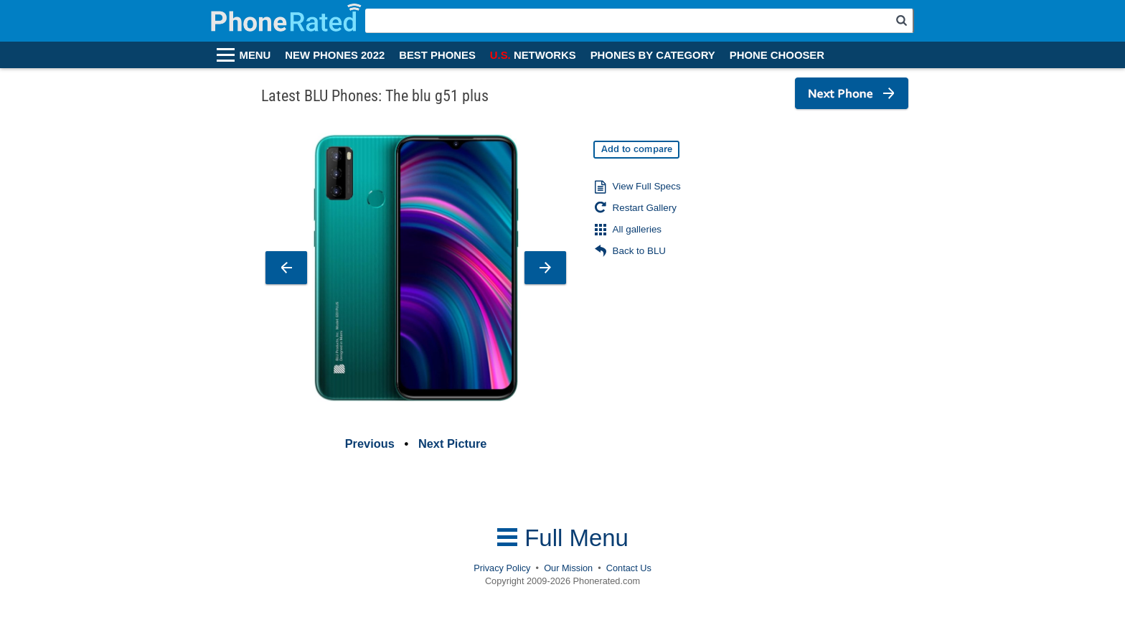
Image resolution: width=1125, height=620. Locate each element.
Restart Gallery (636, 209)
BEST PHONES (437, 55)
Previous (370, 443)
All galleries (628, 230)
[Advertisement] (802, 216)
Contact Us (628, 568)
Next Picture (452, 443)
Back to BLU (630, 252)
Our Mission (568, 568)
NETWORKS (533, 55)
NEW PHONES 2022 (335, 55)
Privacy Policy (502, 568)
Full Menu (562, 538)
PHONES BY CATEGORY (652, 55)
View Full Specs (638, 187)
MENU (255, 55)
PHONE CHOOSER (777, 55)
